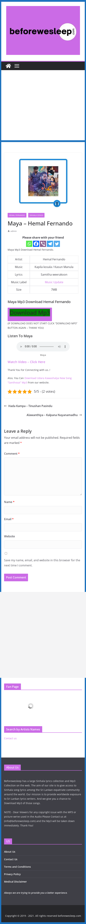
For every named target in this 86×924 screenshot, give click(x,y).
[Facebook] (36, 244)
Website (9, 536)
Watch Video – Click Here (26, 362)
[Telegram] (50, 244)
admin (13, 231)
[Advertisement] (43, 106)
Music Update (54, 282)
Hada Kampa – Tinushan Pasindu (28, 406)
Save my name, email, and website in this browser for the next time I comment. (42, 562)
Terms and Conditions (17, 866)
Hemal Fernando (17, 215)
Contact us (10, 738)
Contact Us (10, 859)
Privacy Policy (12, 874)
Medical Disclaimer (15, 881)
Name (9, 502)
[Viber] (43, 244)
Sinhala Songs (36, 215)
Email (9, 519)
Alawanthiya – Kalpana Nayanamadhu (54, 415)
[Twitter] (57, 244)
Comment (12, 454)
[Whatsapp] (29, 244)
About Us (9, 851)
